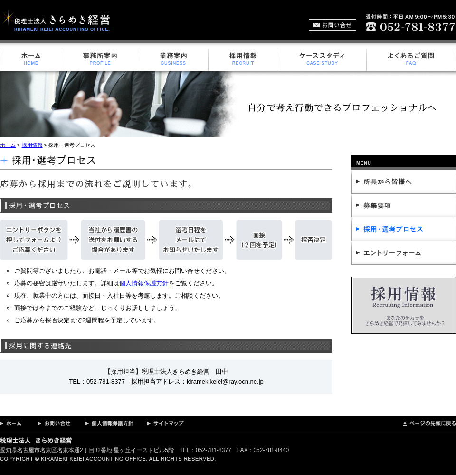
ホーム (8, 145)
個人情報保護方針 (144, 283)
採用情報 (32, 145)
